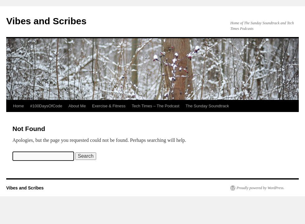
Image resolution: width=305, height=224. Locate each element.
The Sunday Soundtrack (207, 106)
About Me (77, 106)
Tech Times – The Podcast (155, 106)
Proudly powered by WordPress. (260, 188)
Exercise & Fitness (109, 106)
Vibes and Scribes (46, 21)
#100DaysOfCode (46, 106)
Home (18, 106)
